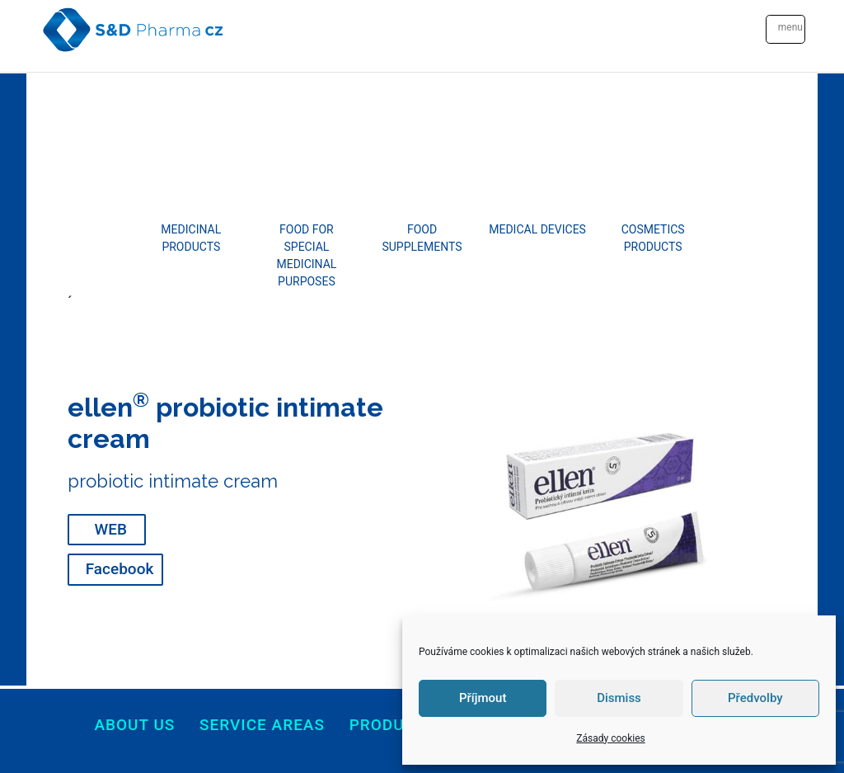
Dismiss (619, 698)
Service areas (262, 724)
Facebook (120, 568)
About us (134, 724)
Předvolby (755, 698)
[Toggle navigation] (786, 29)
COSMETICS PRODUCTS (653, 238)
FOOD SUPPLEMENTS (422, 238)
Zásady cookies (610, 738)
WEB (111, 529)
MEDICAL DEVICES (537, 229)
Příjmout (482, 698)
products (392, 724)
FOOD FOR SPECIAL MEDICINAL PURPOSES (306, 255)
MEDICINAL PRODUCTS (191, 238)
